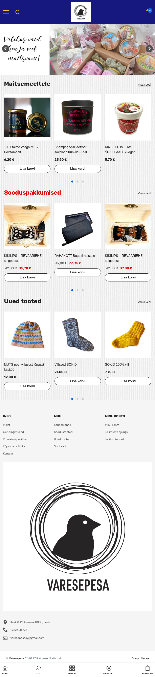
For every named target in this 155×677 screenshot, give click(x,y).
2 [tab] (77, 182)
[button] (38, 670)
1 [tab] (72, 182)
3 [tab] (83, 182)
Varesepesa (16, 658)
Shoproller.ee (140, 658)
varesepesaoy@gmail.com (27, 638)
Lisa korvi (27, 168)
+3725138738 (18, 630)
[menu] (6, 12)
